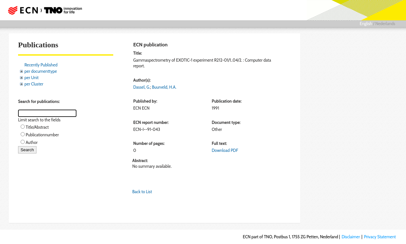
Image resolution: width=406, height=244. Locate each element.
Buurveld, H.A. (164, 87)
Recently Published (40, 64)
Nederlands (385, 23)
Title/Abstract (37, 127)
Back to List (142, 191)
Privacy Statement (380, 236)
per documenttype (40, 71)
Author (31, 142)
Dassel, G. (141, 87)
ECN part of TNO (42, 10)
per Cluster (33, 83)
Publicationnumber (42, 134)
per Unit (31, 77)
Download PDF (225, 150)
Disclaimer (351, 236)
